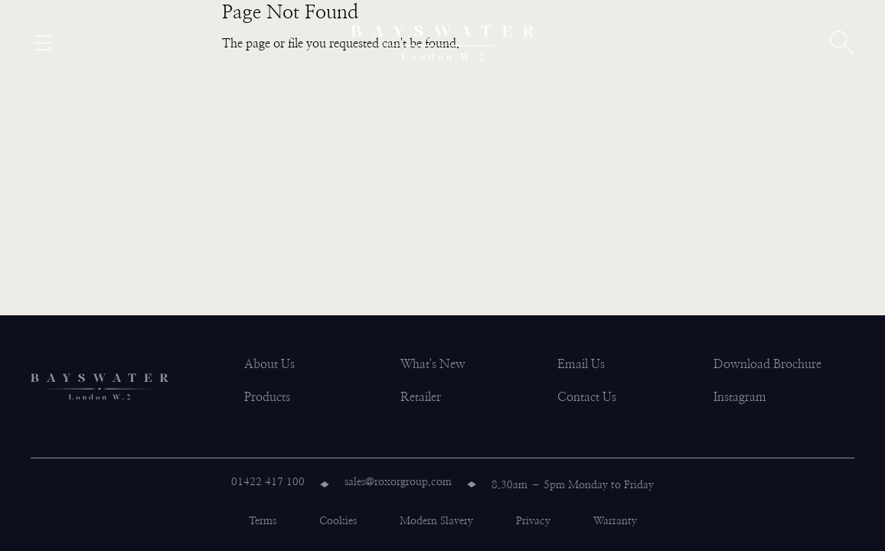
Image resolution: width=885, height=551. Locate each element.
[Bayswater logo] (442, 42)
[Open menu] (43, 43)
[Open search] (842, 43)
